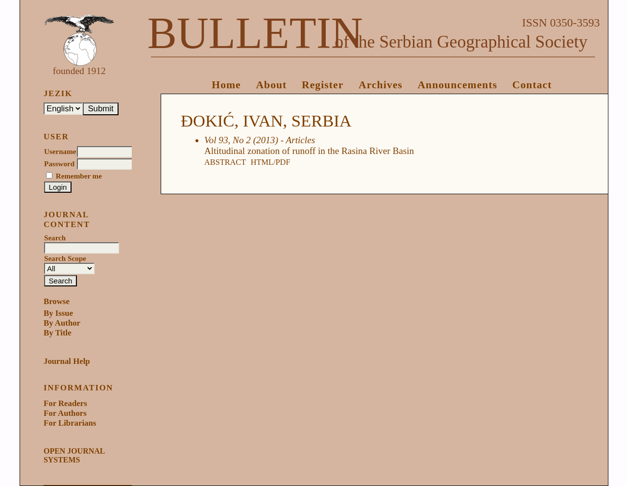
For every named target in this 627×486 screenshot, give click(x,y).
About (271, 85)
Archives (381, 85)
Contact (532, 85)
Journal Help (67, 361)
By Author (62, 323)
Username (60, 151)
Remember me (79, 176)
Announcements (457, 85)
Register (322, 85)
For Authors (65, 413)
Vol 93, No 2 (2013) (241, 140)
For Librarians (70, 423)
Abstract (225, 162)
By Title (58, 332)
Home (226, 85)
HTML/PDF (270, 162)
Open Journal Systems (74, 455)
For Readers (65, 403)
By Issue (58, 313)
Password (59, 164)
